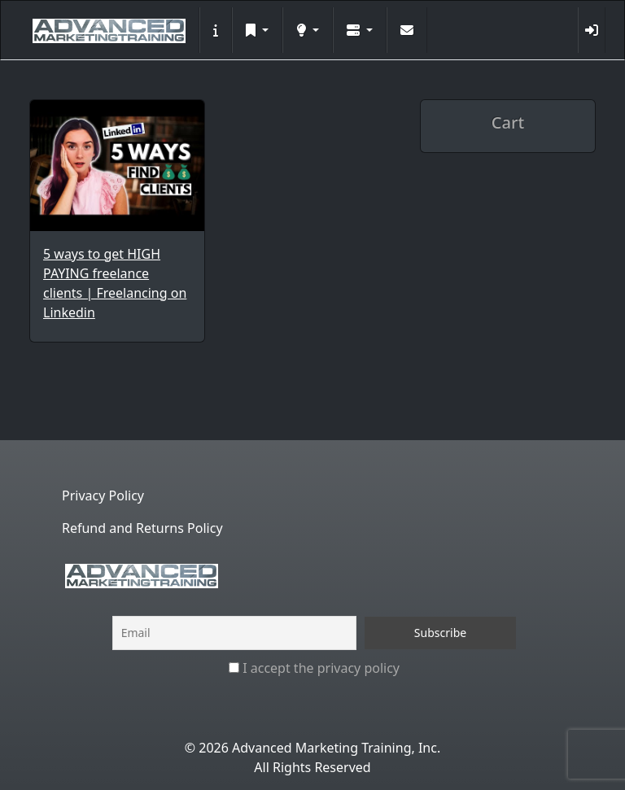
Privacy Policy (103, 495)
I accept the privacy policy (314, 668)
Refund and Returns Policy (142, 528)
